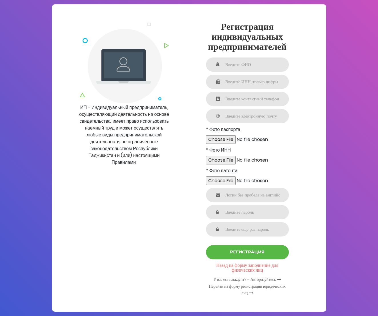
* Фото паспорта (223, 129)
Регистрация (247, 252)
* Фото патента (222, 170)
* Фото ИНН (218, 150)
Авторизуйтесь (263, 279)
